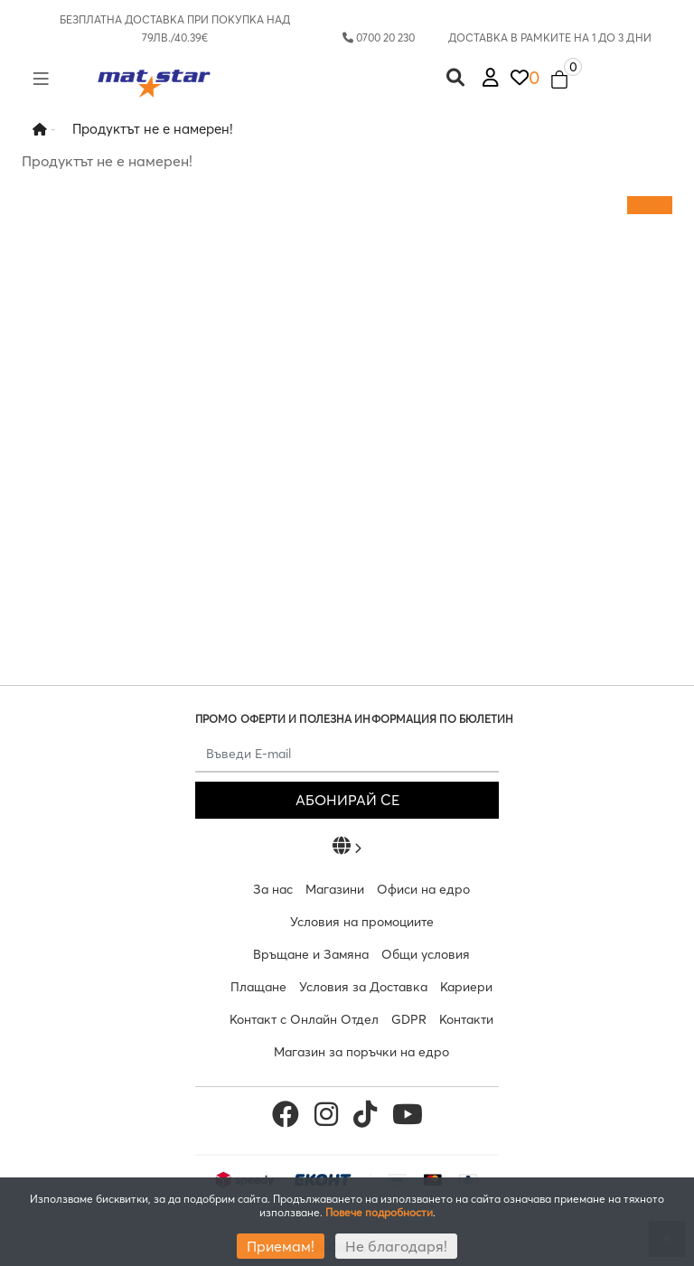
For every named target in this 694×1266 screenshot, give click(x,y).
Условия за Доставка (363, 987)
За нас (273, 889)
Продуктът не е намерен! (152, 128)
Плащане (258, 987)
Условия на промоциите (362, 922)
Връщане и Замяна (311, 954)
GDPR (409, 1019)
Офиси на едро (423, 889)
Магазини (334, 889)
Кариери (466, 987)
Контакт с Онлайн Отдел (304, 1019)
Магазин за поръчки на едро (361, 1052)
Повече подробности (379, 1212)
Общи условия (425, 954)
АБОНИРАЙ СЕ (347, 800)
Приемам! (280, 1246)
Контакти (466, 1019)
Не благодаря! (396, 1246)
